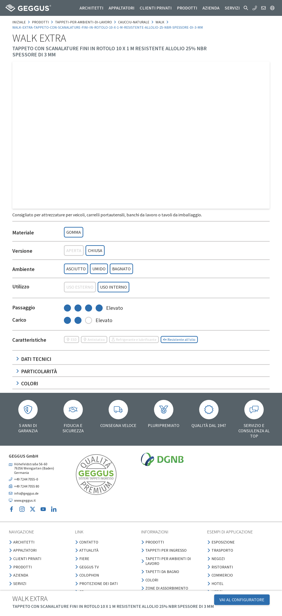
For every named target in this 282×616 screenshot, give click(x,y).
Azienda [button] (210, 8)
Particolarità (36, 371)
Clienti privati (156, 8)
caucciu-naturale (133, 22)
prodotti (40, 22)
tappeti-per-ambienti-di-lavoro (83, 22)
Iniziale (19, 22)
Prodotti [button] (187, 8)
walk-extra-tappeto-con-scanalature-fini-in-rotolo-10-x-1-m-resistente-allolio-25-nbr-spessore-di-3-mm (107, 27)
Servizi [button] (232, 8)
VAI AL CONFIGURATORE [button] (241, 599)
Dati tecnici (33, 359)
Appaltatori (121, 8)
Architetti (91, 8)
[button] (245, 8)
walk (160, 22)
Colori (27, 383)
